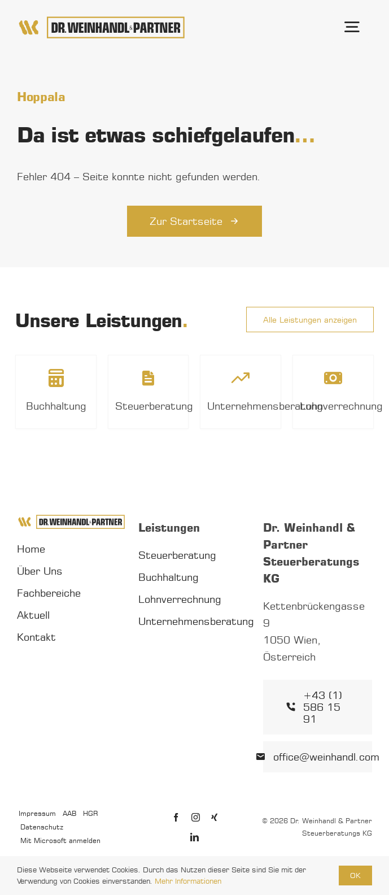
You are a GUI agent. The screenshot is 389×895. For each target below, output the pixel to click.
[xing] (214, 817)
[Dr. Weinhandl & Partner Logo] (101, 20)
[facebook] (176, 817)
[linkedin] (194, 837)
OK (355, 875)
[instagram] (195, 817)
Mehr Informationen (188, 880)
